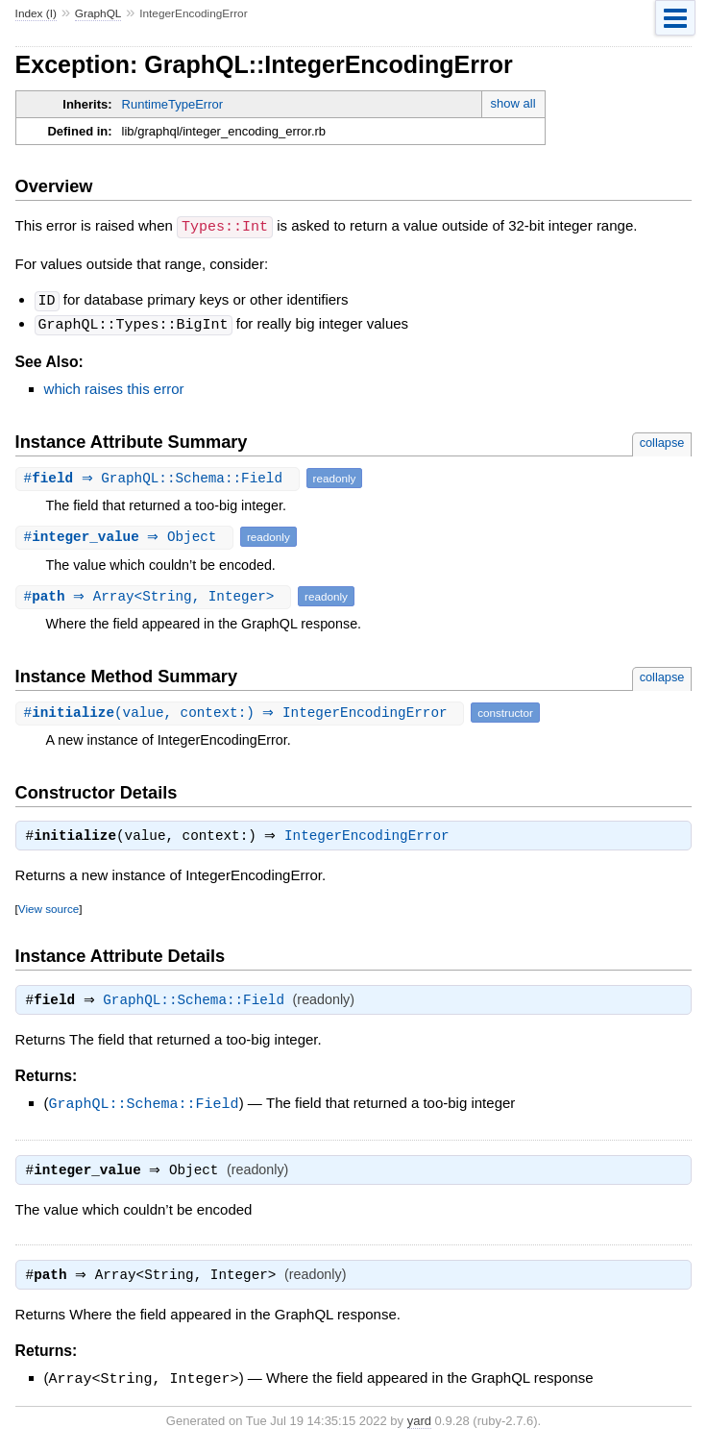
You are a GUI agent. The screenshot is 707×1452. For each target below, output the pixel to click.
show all (513, 103)
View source (48, 907)
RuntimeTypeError (172, 104)
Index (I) (36, 13)
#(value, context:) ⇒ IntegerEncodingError (242, 710)
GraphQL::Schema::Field (198, 1001)
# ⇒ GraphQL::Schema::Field (160, 475)
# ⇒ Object (127, 534)
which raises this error (114, 386)
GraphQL (98, 13)
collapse (662, 439)
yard (419, 1423)
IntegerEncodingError (371, 835)
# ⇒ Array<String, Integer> (156, 593)
